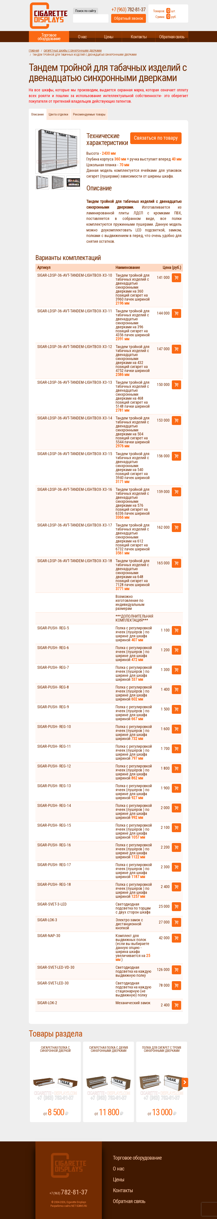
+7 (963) (128, 10)
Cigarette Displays (49, 15)
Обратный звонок (128, 18)
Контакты (139, 36)
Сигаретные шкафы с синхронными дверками (73, 50)
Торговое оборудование (49, 36)
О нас (82, 36)
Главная (34, 50)
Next (185, 1082)
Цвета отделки (58, 114)
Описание (37, 114)
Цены (108, 36)
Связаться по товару (156, 138)
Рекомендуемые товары (89, 114)
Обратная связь (171, 36)
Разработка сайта (60, 1205)
